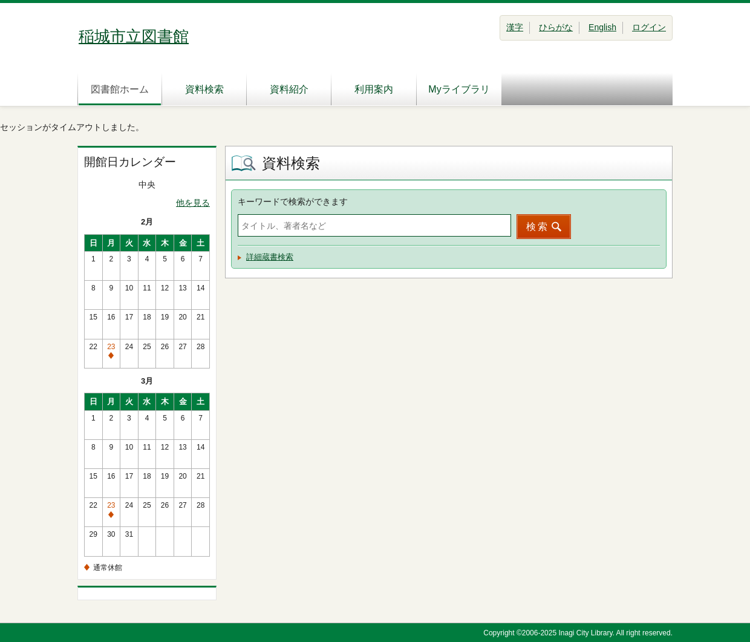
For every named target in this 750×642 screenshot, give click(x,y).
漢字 (514, 27)
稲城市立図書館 (134, 36)
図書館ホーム (120, 89)
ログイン (649, 27)
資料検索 (204, 89)
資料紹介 (289, 89)
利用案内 (373, 89)
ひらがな (556, 27)
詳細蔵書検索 (269, 256)
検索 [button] (537, 226)
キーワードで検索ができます (293, 201)
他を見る (193, 203)
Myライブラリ (458, 89)
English (602, 27)
